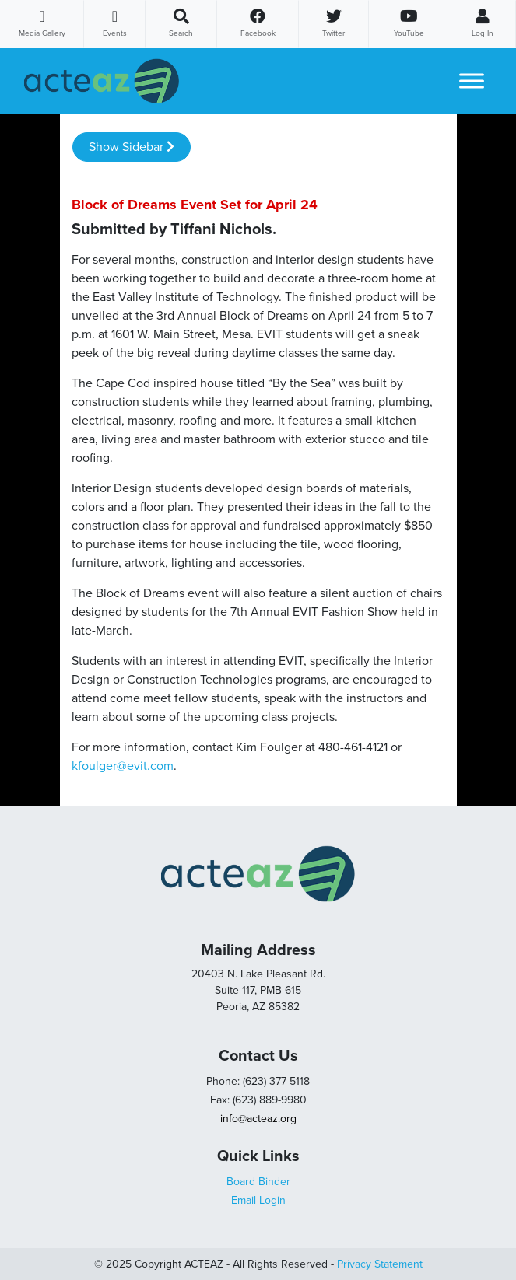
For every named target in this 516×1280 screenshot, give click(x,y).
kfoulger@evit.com (123, 766)
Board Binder (258, 1181)
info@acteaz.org (258, 1118)
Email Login (258, 1200)
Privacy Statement (380, 1264)
